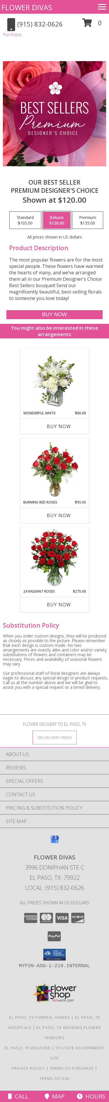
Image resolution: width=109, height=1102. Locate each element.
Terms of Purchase (72, 1068)
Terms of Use (55, 1078)
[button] (92, 24)
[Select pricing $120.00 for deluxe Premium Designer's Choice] (56, 220)
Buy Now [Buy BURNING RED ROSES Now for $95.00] (59, 515)
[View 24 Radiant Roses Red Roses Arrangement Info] (54, 558)
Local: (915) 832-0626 (54, 888)
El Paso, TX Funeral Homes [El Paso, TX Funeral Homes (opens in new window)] (39, 1017)
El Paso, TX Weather (28, 1047)
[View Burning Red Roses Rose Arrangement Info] (54, 469)
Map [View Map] (55, 1096)
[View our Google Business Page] (54, 842)
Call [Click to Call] (18, 1096)
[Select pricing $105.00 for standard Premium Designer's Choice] (25, 220)
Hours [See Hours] (91, 1096)
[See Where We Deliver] (55, 737)
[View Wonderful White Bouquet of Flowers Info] (54, 380)
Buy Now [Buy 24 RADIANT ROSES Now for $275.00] (59, 604)
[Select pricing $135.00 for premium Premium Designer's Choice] (87, 220)
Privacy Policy (28, 1068)
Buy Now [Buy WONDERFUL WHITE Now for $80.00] (59, 426)
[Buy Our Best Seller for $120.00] (54, 314)
